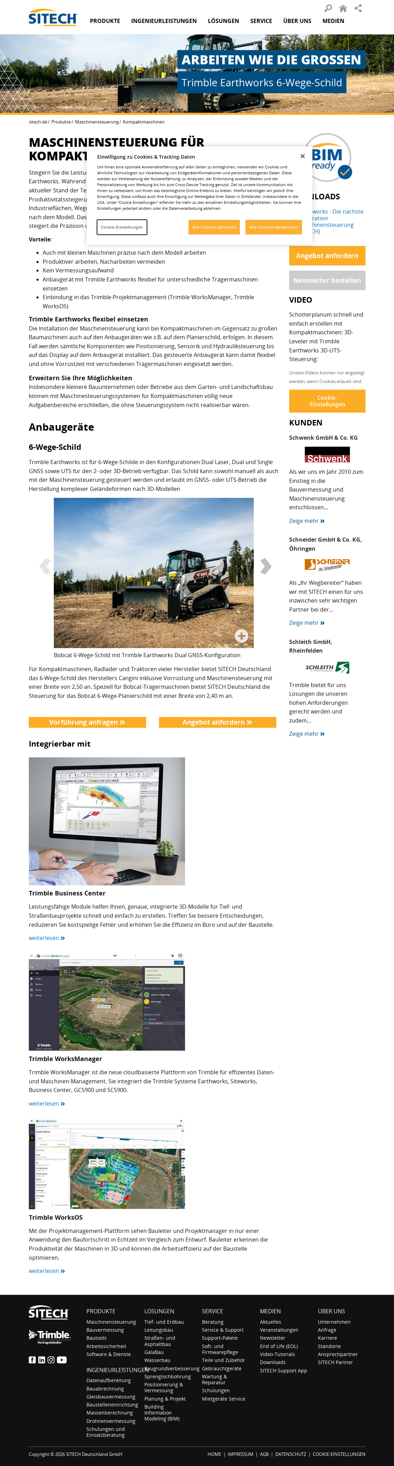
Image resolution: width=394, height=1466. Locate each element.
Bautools (96, 1337)
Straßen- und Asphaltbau (159, 1340)
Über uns (331, 1311)
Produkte (105, 21)
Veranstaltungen (279, 1329)
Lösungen (159, 1311)
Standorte (329, 1346)
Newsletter (272, 1337)
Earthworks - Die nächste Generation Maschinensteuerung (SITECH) (330, 222)
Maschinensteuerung (97, 122)
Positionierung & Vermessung (163, 1387)
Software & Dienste (108, 1354)
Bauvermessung (105, 1329)
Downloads (273, 1362)
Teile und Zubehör (223, 1360)
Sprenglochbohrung (167, 1376)
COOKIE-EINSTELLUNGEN (339, 1454)
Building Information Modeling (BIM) (161, 1412)
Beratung (213, 1321)
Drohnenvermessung (110, 1421)
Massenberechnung (109, 1412)
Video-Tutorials (277, 1354)
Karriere (327, 1337)
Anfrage (327, 1329)
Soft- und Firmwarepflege (220, 1349)
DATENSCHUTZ (290, 1454)
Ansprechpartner (338, 1354)
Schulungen (216, 1390)
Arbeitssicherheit (106, 1346)
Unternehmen (334, 1321)
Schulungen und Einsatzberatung (105, 1432)
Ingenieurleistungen (117, 1370)
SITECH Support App (283, 1370)
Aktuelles (270, 1321)
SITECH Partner (335, 1362)
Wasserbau (157, 1360)
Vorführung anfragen (87, 722)
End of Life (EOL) (279, 1346)
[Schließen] (302, 156)
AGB (264, 1454)
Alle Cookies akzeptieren (273, 227)
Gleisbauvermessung (110, 1396)
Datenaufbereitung (108, 1380)
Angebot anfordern (217, 722)
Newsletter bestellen (327, 280)
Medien (270, 1311)
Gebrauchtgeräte (222, 1368)
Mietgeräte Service (223, 1398)
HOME (214, 1454)
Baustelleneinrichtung (112, 1404)
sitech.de (38, 122)
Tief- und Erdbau (164, 1321)
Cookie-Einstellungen (327, 401)
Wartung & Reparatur (214, 1379)
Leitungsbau (158, 1329)
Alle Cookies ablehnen (214, 227)
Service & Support (223, 1329)
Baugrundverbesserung (172, 1368)
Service (212, 1311)
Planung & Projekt (165, 1398)
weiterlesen (47, 938)
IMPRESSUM (240, 1454)
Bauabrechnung (105, 1388)
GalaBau (154, 1352)
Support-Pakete (220, 1337)
